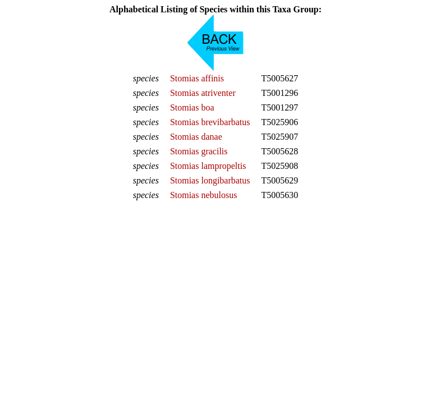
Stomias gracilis (199, 151)
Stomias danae (196, 136)
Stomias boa (192, 107)
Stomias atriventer (203, 93)
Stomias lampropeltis (208, 166)
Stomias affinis (197, 78)
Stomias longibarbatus (210, 180)
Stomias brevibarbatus (210, 122)
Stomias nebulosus (203, 195)
